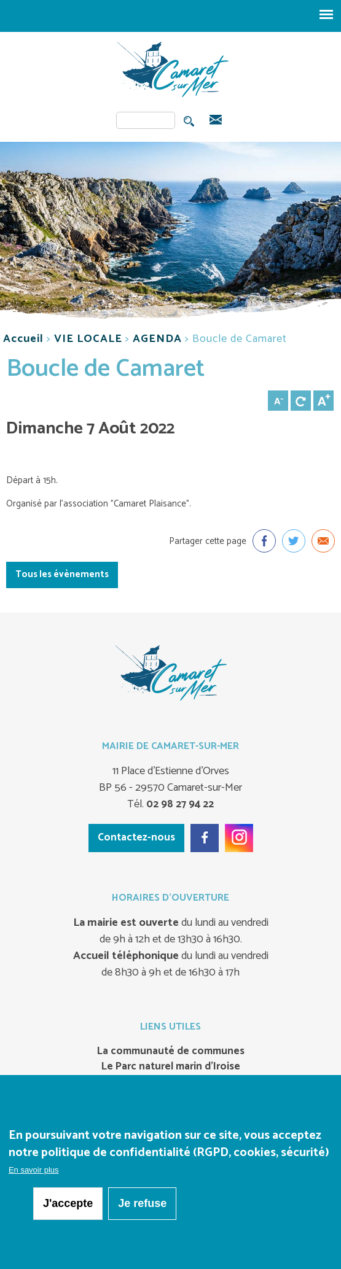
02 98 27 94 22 (179, 804)
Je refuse (142, 1204)
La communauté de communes (171, 1052)
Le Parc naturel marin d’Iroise (170, 1067)
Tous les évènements (62, 574)
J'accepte (68, 1204)
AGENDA (157, 339)
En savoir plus (34, 1171)
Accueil (23, 339)
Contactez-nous (136, 837)
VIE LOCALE (88, 339)
